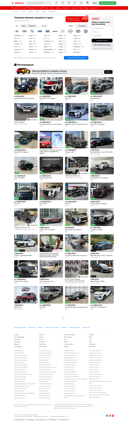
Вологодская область (20, 369)
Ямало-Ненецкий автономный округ (99, 395)
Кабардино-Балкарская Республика (24, 384)
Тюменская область (94, 372)
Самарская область (69, 393)
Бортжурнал (52, 11)
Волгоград (17, 342)
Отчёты (52, 8)
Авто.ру (19, 3)
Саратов (91, 334)
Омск (65, 339)
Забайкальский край (20, 376)
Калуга (41, 339)
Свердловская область (95, 355)
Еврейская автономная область (23, 374)
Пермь (66, 342)
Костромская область (45, 350)
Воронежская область (20, 372)
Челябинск (92, 344)
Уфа (90, 342)
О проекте (64, 327)
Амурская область (19, 353)
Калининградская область (21, 386)
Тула (90, 339)
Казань (41, 337)
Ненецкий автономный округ (47, 372)
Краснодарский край (45, 353)
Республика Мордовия (70, 374)
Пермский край (43, 391)
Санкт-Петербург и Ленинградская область (74, 396)
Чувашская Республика (95, 390)
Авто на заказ (23, 8)
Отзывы (44, 11)
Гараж (81, 8)
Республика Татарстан (70, 381)
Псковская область (44, 395)
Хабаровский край (94, 379)
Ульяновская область (95, 376)
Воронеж (17, 344)
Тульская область (94, 369)
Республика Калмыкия (70, 362)
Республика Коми (69, 367)
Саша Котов (86, 327)
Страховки (74, 8)
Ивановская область (20, 379)
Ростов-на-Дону (68, 344)
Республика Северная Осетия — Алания (75, 379)
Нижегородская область (46, 374)
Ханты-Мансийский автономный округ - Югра (100, 382)
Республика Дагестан (70, 358)
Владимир (17, 339)
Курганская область (45, 358)
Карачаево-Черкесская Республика (24, 393)
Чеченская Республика (95, 388)
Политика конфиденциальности (59, 416)
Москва (16, 334)
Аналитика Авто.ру (74, 327)
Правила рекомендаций (41, 416)
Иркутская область (19, 381)
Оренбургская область (45, 384)
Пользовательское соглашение (23, 416)
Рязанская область (69, 391)
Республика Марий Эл (70, 372)
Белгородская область (20, 360)
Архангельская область (21, 355)
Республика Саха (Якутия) (71, 376)
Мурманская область (45, 369)
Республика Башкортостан (71, 353)
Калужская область (19, 388)
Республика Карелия (70, 365)
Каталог (23, 11)
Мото (46, 8)
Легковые (14, 8)
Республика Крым (69, 369)
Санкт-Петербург (19, 337)
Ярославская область (95, 397)
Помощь (40, 327)
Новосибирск (68, 337)
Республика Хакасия (70, 386)
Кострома (42, 342)
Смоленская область (95, 358)
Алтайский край (18, 350)
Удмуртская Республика (96, 374)
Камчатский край (19, 391)
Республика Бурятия (70, 355)
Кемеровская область (20, 395)
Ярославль (92, 346)
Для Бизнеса (94, 8)
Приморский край (44, 393)
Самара (66, 346)
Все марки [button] (77, 52)
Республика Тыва (69, 384)
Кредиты (58, 8)
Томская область (94, 367)
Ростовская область (70, 388)
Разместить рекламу (20, 327)
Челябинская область (95, 385)
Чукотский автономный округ (97, 392)
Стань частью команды (51, 327)
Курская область (44, 360)
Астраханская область (20, 358)
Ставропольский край (95, 360)
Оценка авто (66, 8)
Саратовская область (95, 350)
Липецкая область (44, 362)
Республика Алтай (69, 350)
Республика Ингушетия (70, 360)
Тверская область (94, 365)
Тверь (90, 337)
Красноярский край (45, 355)
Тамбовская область (95, 362)
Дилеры (30, 11)
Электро (41, 8)
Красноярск (42, 346)
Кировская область (19, 398)
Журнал (86, 8)
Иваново (41, 334)
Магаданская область (45, 365)
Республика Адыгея (44, 398)
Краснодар (42, 344)
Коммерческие (32, 8)
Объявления (15, 11)
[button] (56, 3)
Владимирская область (21, 365)
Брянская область (19, 362)
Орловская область (44, 386)
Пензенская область (45, 388)
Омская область (43, 381)
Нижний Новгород (69, 334)
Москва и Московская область (48, 367)
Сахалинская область (95, 353)
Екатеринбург (18, 346)
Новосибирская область (46, 379)
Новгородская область (45, 376)
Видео (37, 11)
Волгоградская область (21, 367)
